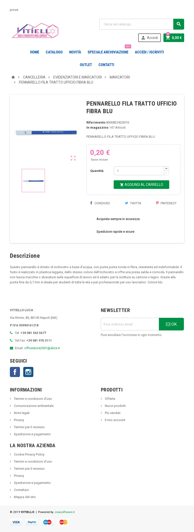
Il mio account (114, 420)
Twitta (133, 203)
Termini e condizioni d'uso (32, 399)
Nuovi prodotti (115, 406)
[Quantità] (139, 170)
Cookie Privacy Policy (28, 454)
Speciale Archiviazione (109, 50)
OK (171, 324)
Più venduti (112, 413)
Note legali (21, 413)
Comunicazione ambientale (33, 406)
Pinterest (166, 203)
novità (75, 52)
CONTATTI (106, 65)
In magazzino (97, 127)
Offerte (109, 399)
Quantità (97, 171)
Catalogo (54, 52)
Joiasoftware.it (64, 512)
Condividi (100, 203)
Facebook (15, 372)
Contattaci (21, 490)
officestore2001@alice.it (42, 348)
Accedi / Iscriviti (149, 52)
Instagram (28, 372)
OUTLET (86, 65)
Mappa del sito (24, 497)
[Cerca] (141, 24)
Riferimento (95, 122)
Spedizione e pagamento (32, 434)
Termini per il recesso (29, 427)
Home (34, 52)
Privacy (18, 420)
